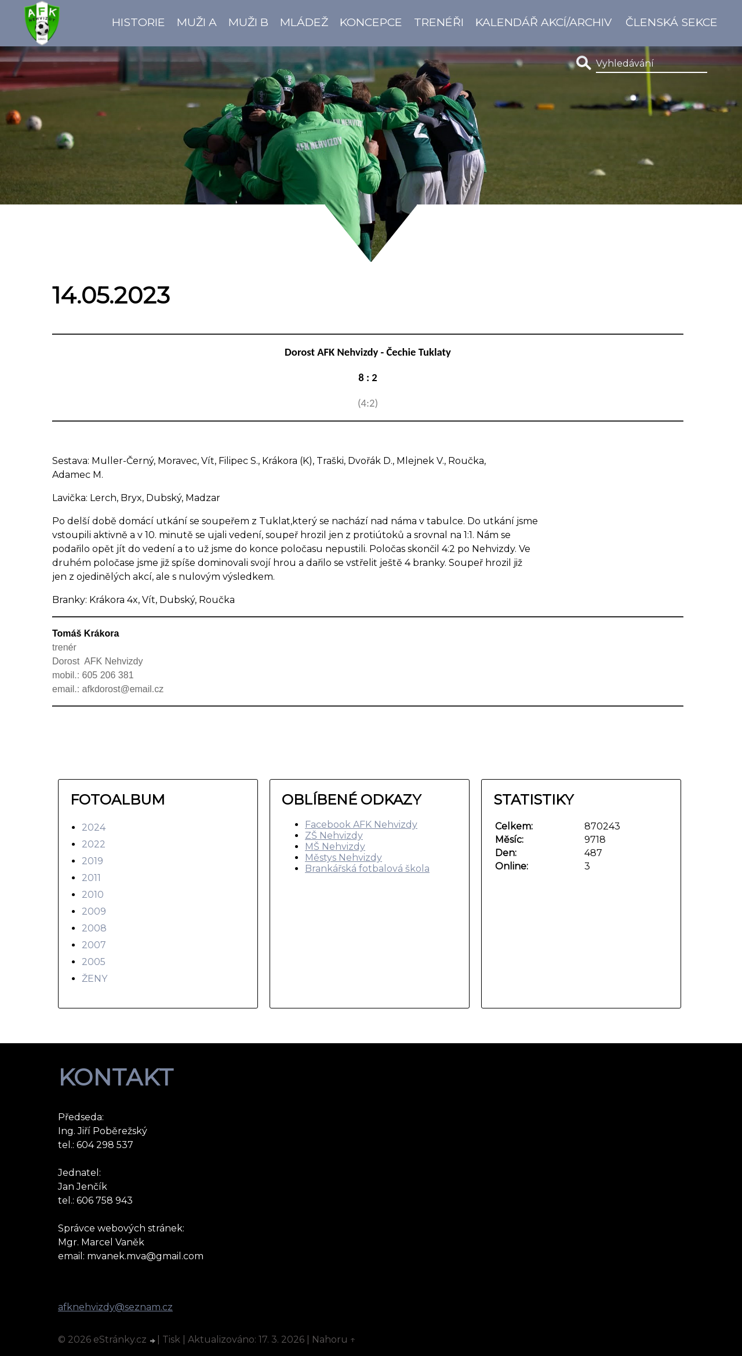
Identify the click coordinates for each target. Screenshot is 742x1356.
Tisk (171, 1339)
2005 (94, 961)
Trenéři (439, 22)
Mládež (304, 22)
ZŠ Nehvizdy (334, 835)
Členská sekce (671, 22)
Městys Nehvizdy (343, 857)
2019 (92, 861)
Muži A (197, 22)
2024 (94, 827)
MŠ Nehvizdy (335, 846)
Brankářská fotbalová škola (367, 868)
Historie (138, 22)
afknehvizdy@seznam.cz (115, 1307)
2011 (91, 877)
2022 (94, 844)
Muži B (248, 22)
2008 (94, 928)
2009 (94, 911)
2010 (93, 894)
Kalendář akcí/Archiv (543, 22)
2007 (94, 945)
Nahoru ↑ (334, 1339)
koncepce (371, 22)
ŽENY (94, 978)
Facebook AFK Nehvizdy (361, 824)
